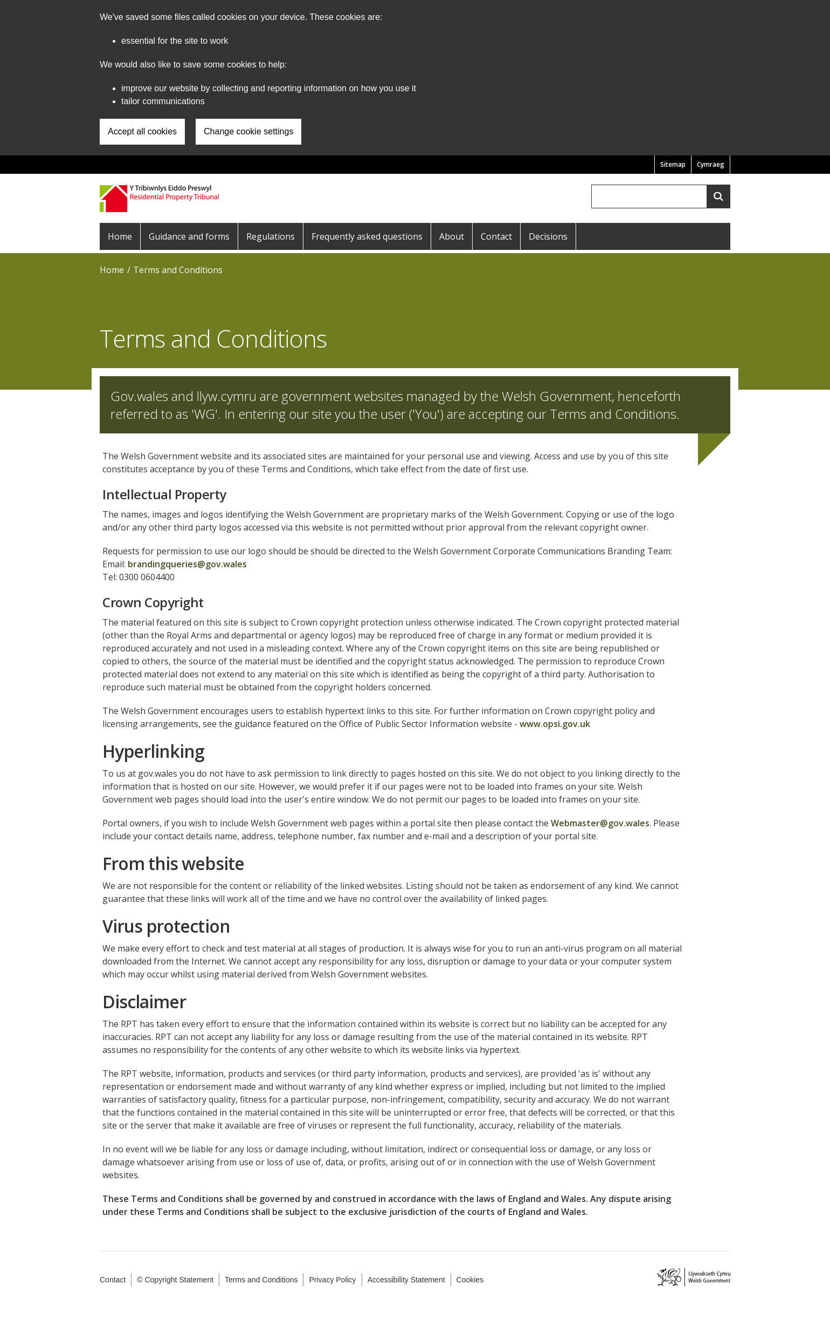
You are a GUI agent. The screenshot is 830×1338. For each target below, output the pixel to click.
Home (120, 236)
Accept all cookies (142, 131)
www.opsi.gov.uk (555, 724)
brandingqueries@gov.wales (187, 564)
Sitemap (673, 164)
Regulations (270, 236)
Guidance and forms (189, 236)
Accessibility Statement (406, 1279)
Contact (496, 236)
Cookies (470, 1279)
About (451, 236)
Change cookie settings (248, 131)
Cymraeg (710, 164)
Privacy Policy (332, 1279)
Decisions (548, 236)
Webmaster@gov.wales (600, 823)
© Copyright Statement (175, 1279)
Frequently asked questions (367, 236)
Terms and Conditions (178, 270)
